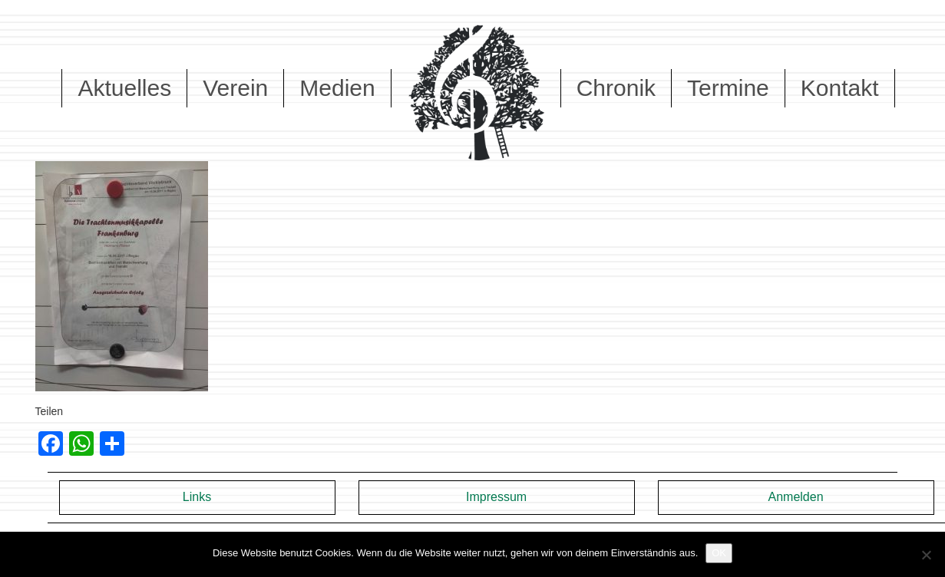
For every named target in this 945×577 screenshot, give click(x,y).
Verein (235, 88)
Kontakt (840, 88)
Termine (728, 88)
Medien (337, 88)
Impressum (496, 496)
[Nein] (925, 554)
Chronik (616, 88)
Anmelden (796, 496)
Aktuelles (124, 88)
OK (719, 553)
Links (197, 496)
